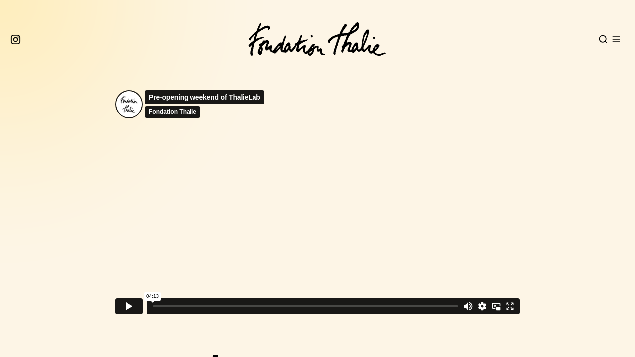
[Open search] (603, 39)
